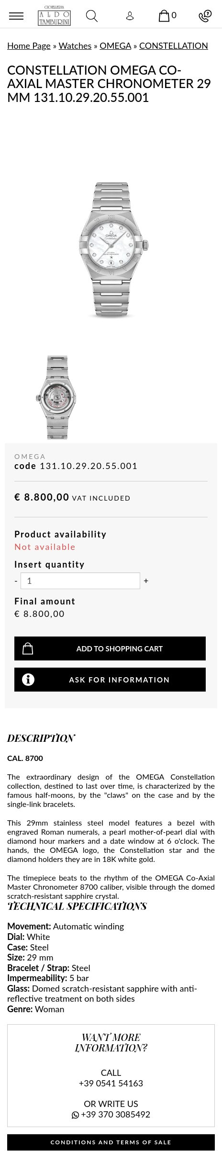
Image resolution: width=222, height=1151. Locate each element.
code (25, 466)
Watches (75, 45)
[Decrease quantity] (16, 581)
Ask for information (119, 679)
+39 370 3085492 (115, 1114)
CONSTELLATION (173, 45)
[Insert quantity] (80, 580)
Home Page (29, 45)
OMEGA (115, 45)
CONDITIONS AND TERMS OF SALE (110, 1142)
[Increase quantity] (146, 581)
